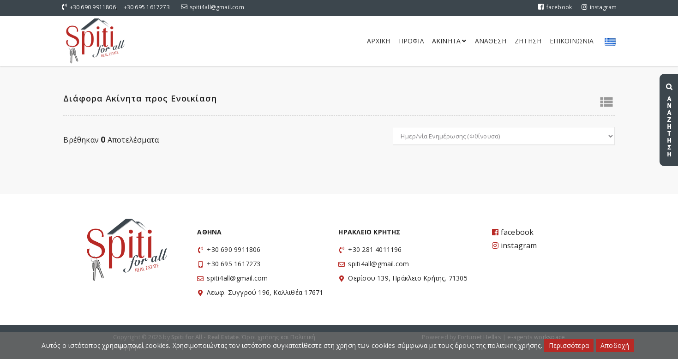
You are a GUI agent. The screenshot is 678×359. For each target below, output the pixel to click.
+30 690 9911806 (93, 7)
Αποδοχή (614, 345)
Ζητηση (528, 40)
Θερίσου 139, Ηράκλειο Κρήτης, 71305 (407, 278)
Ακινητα (449, 40)
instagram (599, 7)
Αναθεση (490, 40)
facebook (555, 7)
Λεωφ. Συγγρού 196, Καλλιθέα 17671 (265, 292)
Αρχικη (378, 40)
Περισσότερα (569, 345)
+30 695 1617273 (147, 7)
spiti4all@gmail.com (217, 7)
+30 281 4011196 (375, 249)
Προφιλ (411, 40)
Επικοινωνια (572, 40)
